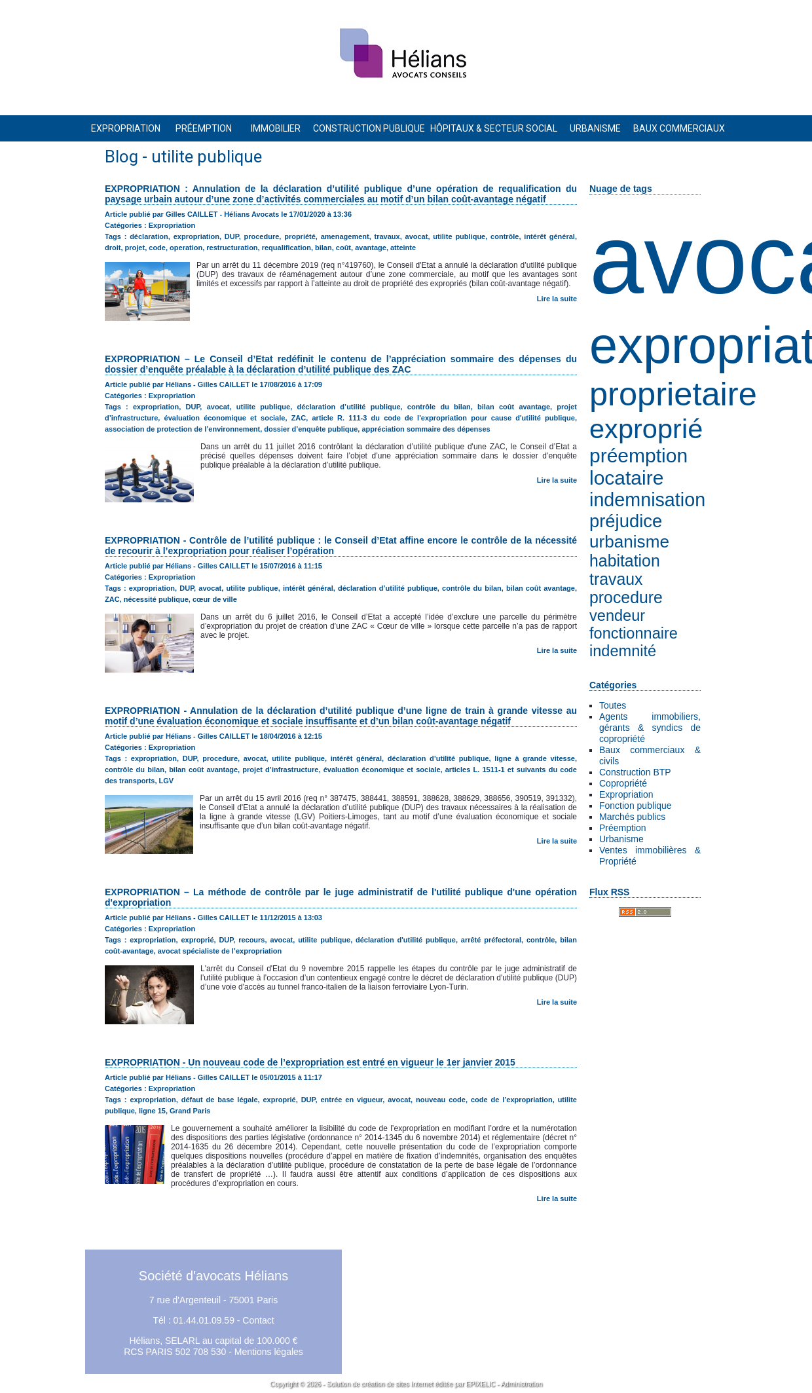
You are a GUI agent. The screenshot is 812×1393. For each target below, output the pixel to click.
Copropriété (623, 783)
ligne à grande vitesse (534, 758)
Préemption (622, 828)
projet (135, 247)
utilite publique (459, 236)
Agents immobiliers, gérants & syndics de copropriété (650, 727)
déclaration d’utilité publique (348, 407)
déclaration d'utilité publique (406, 940)
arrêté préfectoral (491, 940)
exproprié (646, 428)
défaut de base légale (219, 1100)
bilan (323, 247)
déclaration (149, 236)
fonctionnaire (633, 633)
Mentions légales (268, 1352)
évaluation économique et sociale (225, 418)
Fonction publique (635, 805)
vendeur (617, 615)
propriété (300, 236)
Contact (258, 1320)
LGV (166, 781)
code (157, 247)
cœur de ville (215, 599)
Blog (121, 156)
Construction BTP (635, 772)
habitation (624, 561)
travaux (615, 579)
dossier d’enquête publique (311, 429)
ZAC (298, 418)
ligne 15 (152, 1111)
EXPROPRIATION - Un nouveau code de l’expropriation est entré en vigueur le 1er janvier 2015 (310, 1062)
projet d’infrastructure (280, 769)
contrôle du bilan (439, 407)
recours (251, 940)
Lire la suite (557, 299)
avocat (416, 236)
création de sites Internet (397, 1384)
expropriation (196, 236)
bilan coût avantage (513, 407)
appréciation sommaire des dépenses (425, 429)
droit (112, 247)
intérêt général (549, 236)
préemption (638, 455)
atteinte (403, 247)
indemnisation (647, 499)
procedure (626, 597)
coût (343, 247)
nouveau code (441, 1100)
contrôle (504, 236)
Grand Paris (190, 1111)
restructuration (231, 247)
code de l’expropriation (512, 1100)
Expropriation (626, 794)
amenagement (345, 236)
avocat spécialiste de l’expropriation (220, 951)
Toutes (612, 705)
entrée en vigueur (351, 1100)
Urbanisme (621, 839)
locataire (626, 478)
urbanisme (629, 541)
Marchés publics (632, 816)
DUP (232, 236)
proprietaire (673, 394)
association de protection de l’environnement (182, 429)
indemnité (622, 650)
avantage (370, 247)
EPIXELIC (480, 1384)
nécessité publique (156, 599)
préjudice (625, 521)
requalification (286, 247)
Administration (521, 1384)
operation (186, 247)
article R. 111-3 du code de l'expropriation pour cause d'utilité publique (443, 418)
